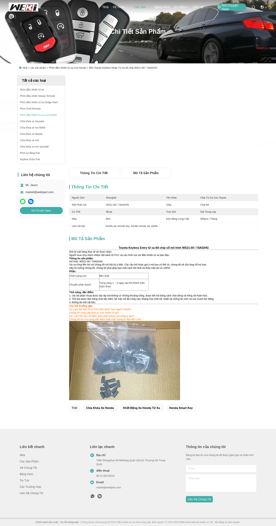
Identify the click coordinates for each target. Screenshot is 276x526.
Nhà (105, 7)
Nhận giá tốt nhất (193, 144)
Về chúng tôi (121, 7)
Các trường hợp (30, 486)
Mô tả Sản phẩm (146, 173)
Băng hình (162, 7)
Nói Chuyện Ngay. (227, 7)
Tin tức (24, 480)
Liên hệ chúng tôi (201, 7)
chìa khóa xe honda (100, 407)
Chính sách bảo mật (47, 522)
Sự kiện (181, 7)
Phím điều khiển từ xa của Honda (67, 67)
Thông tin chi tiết (94, 173)
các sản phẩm (142, 7)
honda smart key (181, 407)
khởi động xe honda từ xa (141, 407)
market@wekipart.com (40, 192)
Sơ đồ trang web (69, 522)
